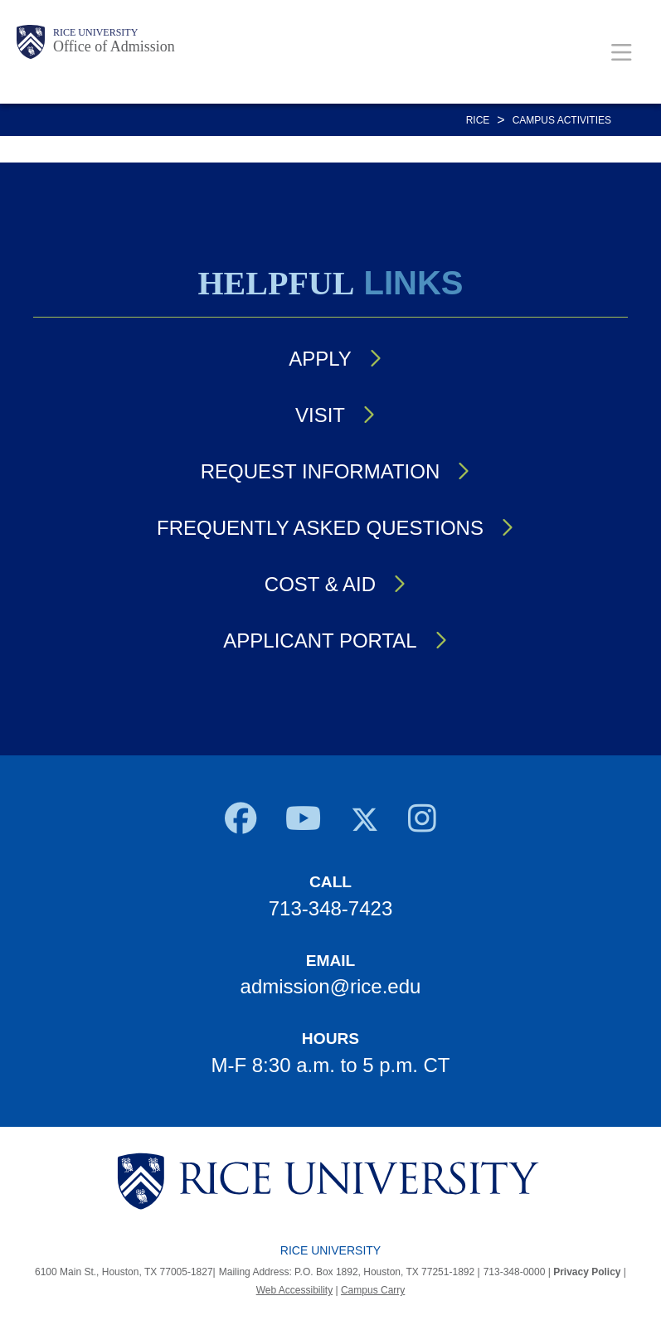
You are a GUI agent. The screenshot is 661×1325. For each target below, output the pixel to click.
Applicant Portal (319, 640)
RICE (478, 120)
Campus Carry (373, 1290)
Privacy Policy (586, 1272)
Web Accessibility (294, 1290)
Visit (320, 415)
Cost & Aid (320, 584)
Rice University (95, 32)
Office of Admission (114, 46)
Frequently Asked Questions (320, 528)
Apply (320, 358)
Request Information (320, 471)
